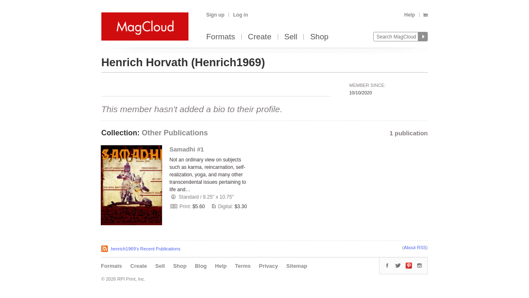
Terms (242, 266)
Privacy (268, 266)
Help (409, 15)
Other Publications (175, 133)
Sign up (215, 15)
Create (260, 37)
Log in (240, 15)
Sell (291, 37)
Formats (220, 37)
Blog (201, 266)
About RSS (415, 247)
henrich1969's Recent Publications (145, 248)
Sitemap (296, 266)
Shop (319, 37)
